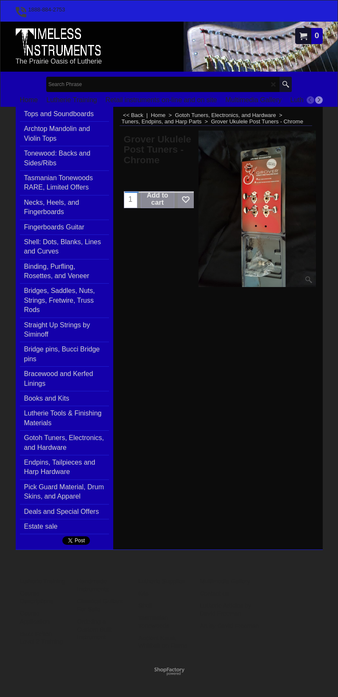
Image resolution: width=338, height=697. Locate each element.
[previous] (310, 100)
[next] (319, 100)
